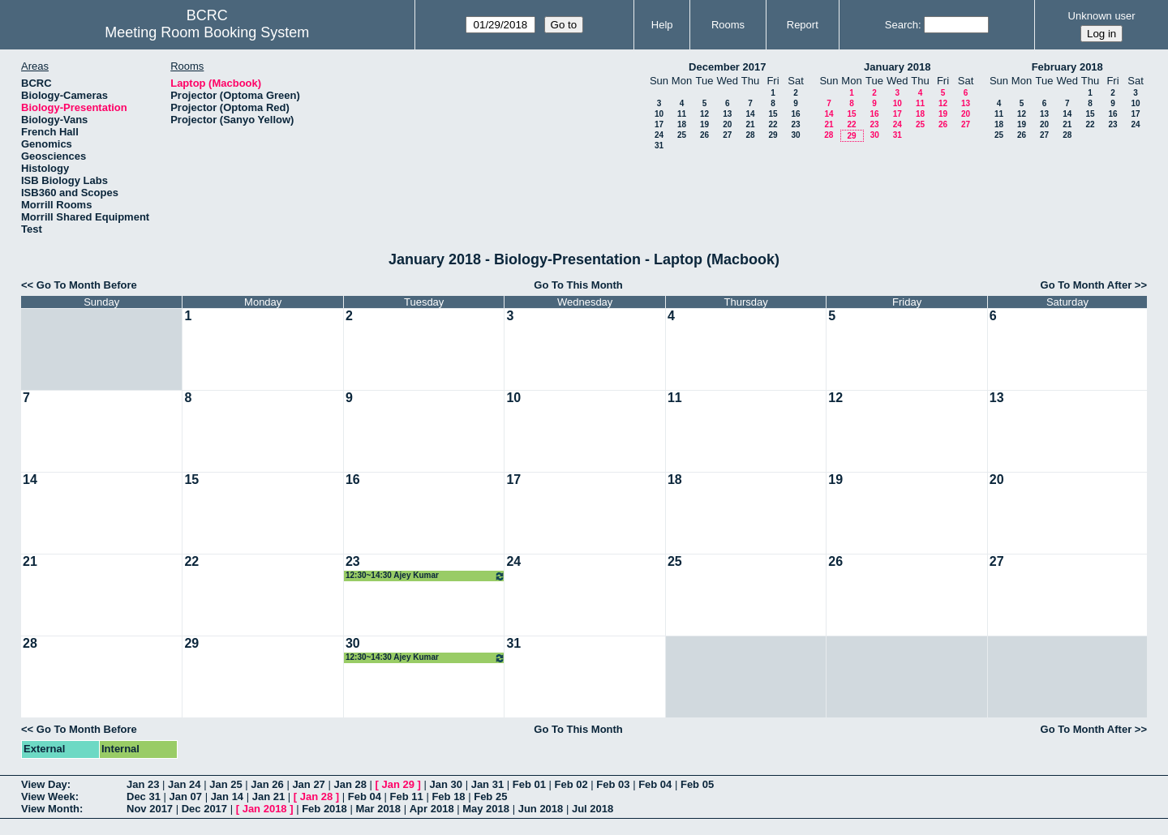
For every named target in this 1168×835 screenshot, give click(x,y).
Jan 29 (398, 784)
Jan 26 (267, 784)
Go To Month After (1086, 285)
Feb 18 (448, 796)
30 (795, 135)
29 (772, 135)
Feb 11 (406, 796)
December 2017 (727, 67)
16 (795, 113)
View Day (44, 784)
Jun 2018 (541, 809)
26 (704, 135)
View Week (48, 796)
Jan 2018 (265, 809)
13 (727, 113)
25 (681, 135)
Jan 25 (225, 784)
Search (901, 25)
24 (659, 135)
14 (749, 113)
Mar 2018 (378, 809)
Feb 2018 (324, 809)
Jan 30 (446, 784)
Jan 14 (227, 796)
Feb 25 (490, 796)
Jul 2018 (592, 809)
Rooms (728, 25)
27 (727, 135)
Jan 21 (268, 796)
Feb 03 (612, 784)
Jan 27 (308, 784)
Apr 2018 (432, 809)
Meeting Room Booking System (207, 32)
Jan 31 (487, 784)
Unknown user (1102, 16)
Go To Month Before (86, 285)
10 (659, 113)
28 (749, 135)
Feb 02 (571, 784)
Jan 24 (184, 784)
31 (659, 145)
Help (662, 25)
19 (704, 124)
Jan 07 (186, 796)
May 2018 (485, 809)
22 (772, 124)
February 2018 (1067, 67)
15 (772, 113)
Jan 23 (143, 784)
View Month (50, 809)
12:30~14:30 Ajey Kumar (425, 576)
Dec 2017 (204, 809)
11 (681, 113)
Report (802, 25)
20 (727, 124)
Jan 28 (349, 784)
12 (704, 113)
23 (795, 124)
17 (659, 124)
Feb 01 (529, 784)
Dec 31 (144, 796)
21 (749, 124)
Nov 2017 (150, 809)
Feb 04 (655, 784)
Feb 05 (697, 784)
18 (681, 124)
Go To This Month (578, 285)
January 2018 (897, 67)
